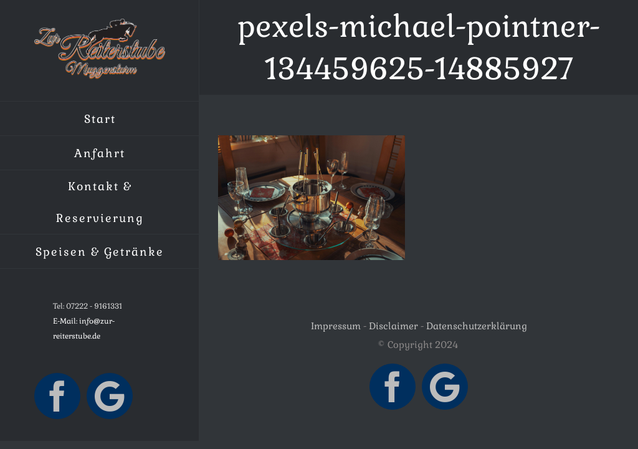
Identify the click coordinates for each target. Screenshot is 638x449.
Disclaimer (393, 326)
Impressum (336, 326)
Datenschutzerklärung (476, 326)
